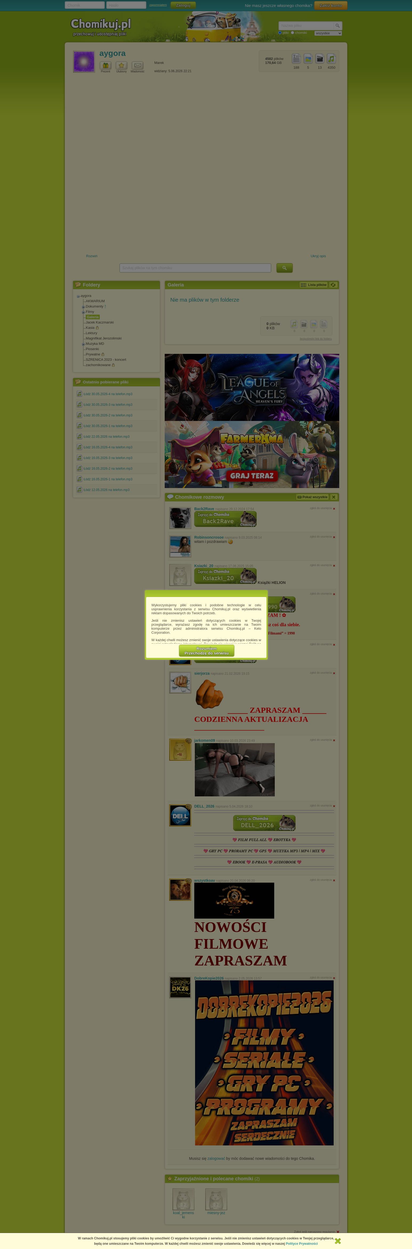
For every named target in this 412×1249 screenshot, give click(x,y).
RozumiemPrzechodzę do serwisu (207, 650)
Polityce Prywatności (302, 1244)
